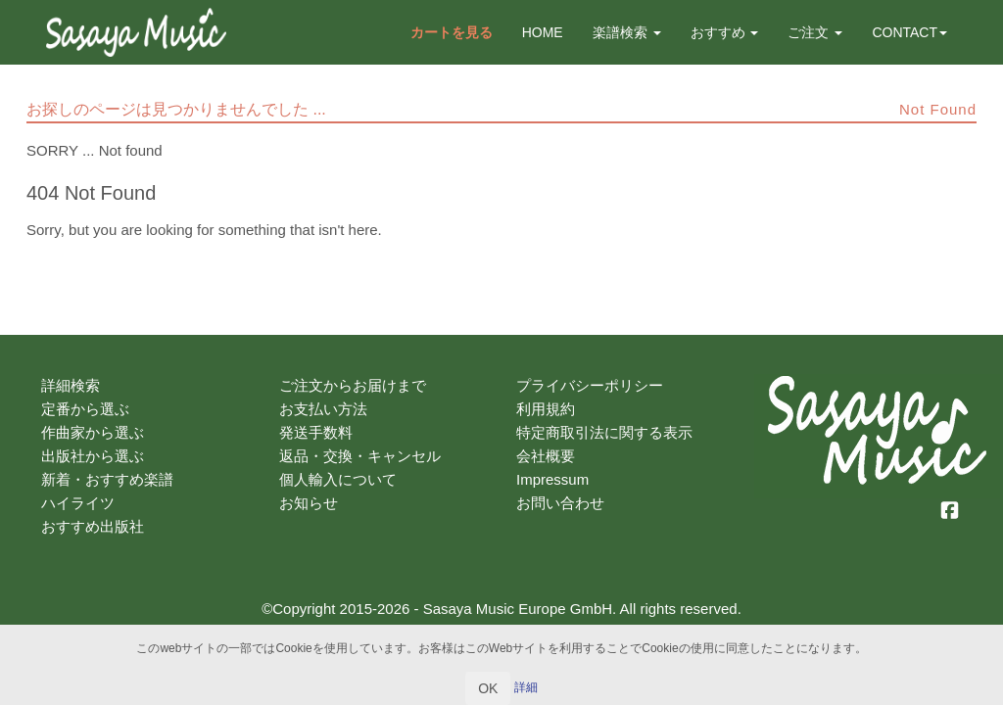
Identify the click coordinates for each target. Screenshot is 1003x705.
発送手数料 (316, 432)
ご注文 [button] (815, 32)
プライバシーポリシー (589, 385)
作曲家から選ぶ (92, 432)
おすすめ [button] (725, 32)
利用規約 (545, 408)
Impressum (552, 479)
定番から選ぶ (85, 408)
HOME (542, 32)
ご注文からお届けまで (352, 385)
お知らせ (308, 502)
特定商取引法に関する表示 (604, 432)
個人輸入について (338, 479)
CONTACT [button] (909, 32)
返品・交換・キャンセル (360, 455)
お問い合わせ (560, 502)
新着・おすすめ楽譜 (107, 479)
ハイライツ (78, 502)
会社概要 (545, 455)
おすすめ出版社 (92, 526)
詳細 (526, 687)
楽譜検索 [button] (627, 32)
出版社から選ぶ (92, 455)
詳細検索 (70, 385)
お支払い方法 (323, 408)
